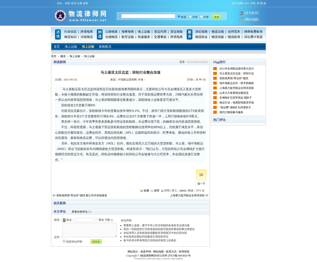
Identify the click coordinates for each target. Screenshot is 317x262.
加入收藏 (237, 3)
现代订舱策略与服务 (231, 112)
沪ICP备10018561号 (179, 255)
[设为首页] (251, 13)
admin (183, 190)
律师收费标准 (253, 31)
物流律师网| (147, 255)
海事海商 (128, 31)
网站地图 (158, 251)
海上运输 (144, 31)
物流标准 (234, 37)
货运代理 (160, 31)
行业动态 (70, 31)
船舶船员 (105, 46)
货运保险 (176, 31)
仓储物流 (111, 37)
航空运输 (128, 37)
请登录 (96, 241)
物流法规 (218, 31)
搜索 (85, 3)
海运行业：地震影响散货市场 (236, 102)
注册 (79, 3)
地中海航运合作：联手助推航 (236, 83)
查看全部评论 (80, 211)
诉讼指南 (201, 31)
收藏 (146, 190)
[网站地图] (251, 19)
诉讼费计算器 (253, 37)
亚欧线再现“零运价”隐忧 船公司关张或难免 (81, 195)
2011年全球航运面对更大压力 (236, 68)
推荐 (156, 190)
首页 (57, 46)
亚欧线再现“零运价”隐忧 (233, 78)
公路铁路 (111, 31)
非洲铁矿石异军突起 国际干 (235, 97)
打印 (167, 190)
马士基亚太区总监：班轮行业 (236, 73)
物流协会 (201, 37)
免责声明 (145, 251)
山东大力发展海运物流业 (234, 92)
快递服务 (144, 37)
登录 (73, 3)
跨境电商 (87, 31)
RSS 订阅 (249, 3)
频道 (63, 56)
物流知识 (70, 37)
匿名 (101, 219)
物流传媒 (218, 37)
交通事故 (160, 37)
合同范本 (234, 31)
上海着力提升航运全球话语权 (187, 195)
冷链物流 (87, 37)
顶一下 (201, 183)
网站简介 (133, 251)
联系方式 (171, 251)
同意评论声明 (74, 241)
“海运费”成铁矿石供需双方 (235, 107)
